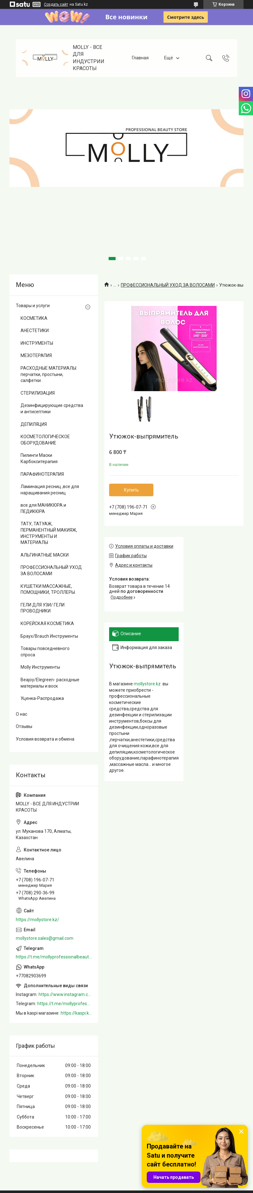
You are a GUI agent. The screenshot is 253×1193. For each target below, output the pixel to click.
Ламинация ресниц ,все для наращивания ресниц (50, 489)
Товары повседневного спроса (45, 651)
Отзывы (24, 726)
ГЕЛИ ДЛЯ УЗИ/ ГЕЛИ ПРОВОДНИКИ (43, 608)
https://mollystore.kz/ (37, 919)
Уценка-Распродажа (42, 698)
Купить (131, 489)
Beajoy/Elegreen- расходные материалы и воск (50, 683)
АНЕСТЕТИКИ (35, 330)
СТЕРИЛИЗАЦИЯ (38, 393)
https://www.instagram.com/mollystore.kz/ (65, 994)
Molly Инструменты (40, 667)
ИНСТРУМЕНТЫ (37, 343)
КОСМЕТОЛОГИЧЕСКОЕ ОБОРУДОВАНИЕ (45, 439)
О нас (21, 714)
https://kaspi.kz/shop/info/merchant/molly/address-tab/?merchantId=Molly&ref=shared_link (76, 1013)
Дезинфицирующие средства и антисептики (52, 408)
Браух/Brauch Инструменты (49, 636)
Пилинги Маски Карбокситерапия (39, 458)
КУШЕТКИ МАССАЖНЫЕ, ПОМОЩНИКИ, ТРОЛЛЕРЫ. (48, 589)
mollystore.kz (147, 683)
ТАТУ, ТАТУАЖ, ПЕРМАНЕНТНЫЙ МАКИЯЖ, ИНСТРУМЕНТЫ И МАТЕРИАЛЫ (49, 533)
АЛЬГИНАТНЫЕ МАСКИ (45, 555)
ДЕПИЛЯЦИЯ (34, 424)
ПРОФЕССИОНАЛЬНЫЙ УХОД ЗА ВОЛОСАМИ (168, 285)
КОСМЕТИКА (34, 318)
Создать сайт (56, 4)
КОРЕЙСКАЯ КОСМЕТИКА (47, 623)
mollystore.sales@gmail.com (44, 938)
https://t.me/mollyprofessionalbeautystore (54, 956)
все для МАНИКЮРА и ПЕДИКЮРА (43, 508)
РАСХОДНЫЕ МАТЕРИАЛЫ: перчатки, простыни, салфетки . (49, 374)
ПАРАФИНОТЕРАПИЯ (42, 474)
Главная (140, 57)
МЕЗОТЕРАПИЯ (36, 355)
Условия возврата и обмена (45, 739)
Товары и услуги (33, 305)
